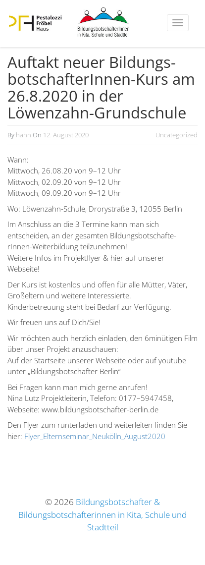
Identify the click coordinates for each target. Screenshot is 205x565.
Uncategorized (176, 134)
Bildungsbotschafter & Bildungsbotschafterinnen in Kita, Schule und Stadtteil (102, 514)
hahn (23, 134)
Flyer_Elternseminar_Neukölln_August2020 (94, 436)
